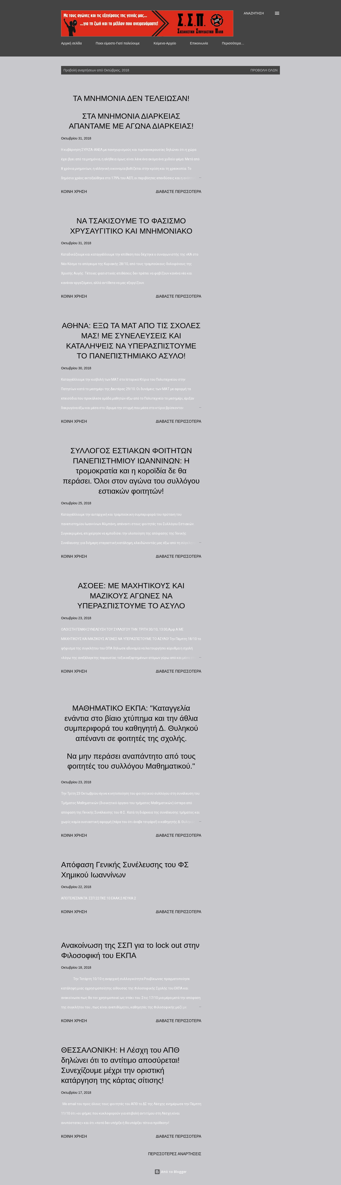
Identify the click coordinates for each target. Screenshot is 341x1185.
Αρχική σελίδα (71, 43)
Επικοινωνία (199, 43)
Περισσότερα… (233, 43)
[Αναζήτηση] (254, 13)
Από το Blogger (170, 1171)
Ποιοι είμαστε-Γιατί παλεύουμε (117, 43)
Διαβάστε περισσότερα (178, 192)
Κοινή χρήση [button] (74, 192)
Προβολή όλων (264, 70)
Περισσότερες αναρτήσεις (174, 1154)
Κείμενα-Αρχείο (165, 43)
